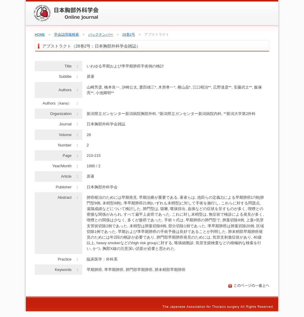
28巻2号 (128, 34)
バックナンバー (100, 34)
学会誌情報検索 (66, 34)
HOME (40, 34)
